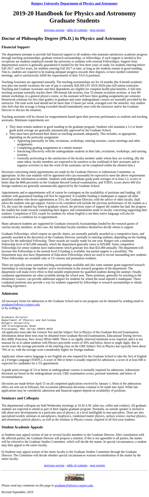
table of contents (77, 30)
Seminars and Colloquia (20, 398)
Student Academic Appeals (22, 427)
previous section (54, 30)
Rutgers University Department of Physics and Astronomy (74, 3)
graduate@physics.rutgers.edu (74, 485)
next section (97, 30)
